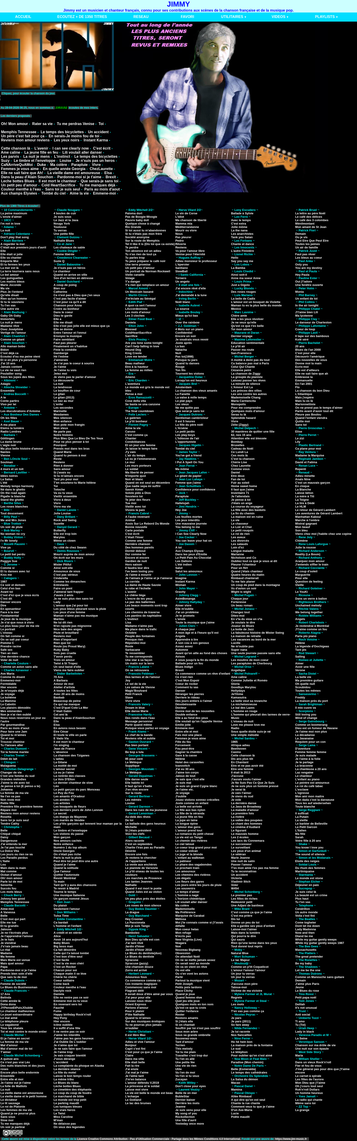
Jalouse (5, 929)
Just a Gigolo (240, 285)
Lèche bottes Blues (67, 1086)
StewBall (181, 271)
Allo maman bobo (12, 346)
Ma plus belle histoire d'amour (21, 448)
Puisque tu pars (186, 360)
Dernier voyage (241, 336)
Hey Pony (60, 1018)
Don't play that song (14, 237)
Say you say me (242, 261)
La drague (132, 912)
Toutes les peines (307, 244)
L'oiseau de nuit (242, 721)
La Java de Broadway (246, 806)
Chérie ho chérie (65, 977)
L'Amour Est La (242, 387)
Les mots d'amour (137, 312)
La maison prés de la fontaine (252, 1045)
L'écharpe (132, 1096)
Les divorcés (240, 540)
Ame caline (10, 152)
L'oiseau (6, 632)
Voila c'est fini (305, 915)
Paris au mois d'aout (102, 189)
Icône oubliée (63, 1024)
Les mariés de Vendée (69, 820)
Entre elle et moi (11, 1079)
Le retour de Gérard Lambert (315, 510)
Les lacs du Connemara (247, 840)
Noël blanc (182, 302)
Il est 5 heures (185, 421)
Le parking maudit (66, 1103)
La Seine (301, 1038)
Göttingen (7, 438)
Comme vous (240, 469)
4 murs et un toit (11, 469)
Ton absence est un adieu (143, 251)
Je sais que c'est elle (189, 779)
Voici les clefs (135, 834)
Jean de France (64, 748)
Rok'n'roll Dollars (307, 1089)
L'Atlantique (303, 394)
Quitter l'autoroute (66, 874)
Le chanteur (62, 271)
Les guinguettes (11, 278)
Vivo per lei (8, 404)
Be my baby (303, 963)
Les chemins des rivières (193, 874)
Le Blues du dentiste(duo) (143, 953)
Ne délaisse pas (65, 1123)
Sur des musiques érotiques (145, 1021)
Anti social (302, 1014)
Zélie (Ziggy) (240, 424)
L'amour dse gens (188, 827)
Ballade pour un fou (189, 663)
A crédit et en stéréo (68, 932)
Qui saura (238, 939)
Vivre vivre (132, 701)
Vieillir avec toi (135, 506)
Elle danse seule (136, 779)
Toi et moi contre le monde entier (23, 1031)
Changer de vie (11, 772)
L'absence (61, 752)
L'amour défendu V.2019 (142, 1082)
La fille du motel (65, 1072)
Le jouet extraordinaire (16, 1014)
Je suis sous (62, 216)
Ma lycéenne (304, 315)
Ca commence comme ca (143, 980)
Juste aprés (183, 343)
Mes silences (63, 418)
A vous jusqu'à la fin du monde (197, 660)
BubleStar (182, 1096)
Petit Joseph (184, 984)
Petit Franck (133, 694)
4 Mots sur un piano (189, 329)
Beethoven (238, 748)
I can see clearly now (71, 148)
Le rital (5, 949)
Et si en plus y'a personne (18, 360)
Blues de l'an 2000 (308, 349)
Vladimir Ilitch (240, 881)
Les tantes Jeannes (139, 881)
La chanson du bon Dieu (312, 390)
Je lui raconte (240, 1031)
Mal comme (8, 871)
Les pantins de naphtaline (143, 615)
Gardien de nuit (136, 561)
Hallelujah (182, 503)
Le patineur (183, 861)
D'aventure (303, 748)
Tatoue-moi (239, 987)
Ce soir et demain (12, 585)
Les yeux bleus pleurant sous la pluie (80, 609)
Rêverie (180, 244)
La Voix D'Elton (64, 779)
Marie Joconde (10, 285)
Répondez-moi (135, 643)
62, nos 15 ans (241, 435)
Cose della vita (135, 401)
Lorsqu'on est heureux (191, 380)
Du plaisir (60, 905)
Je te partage (304, 762)
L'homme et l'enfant (67, 926)
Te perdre (131, 247)
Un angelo (182, 281)
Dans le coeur (63, 312)
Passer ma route (242, 349)
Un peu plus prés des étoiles (145, 898)
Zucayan (181, 1079)
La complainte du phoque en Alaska (79, 1065)
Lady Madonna (305, 929)
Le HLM (300, 506)
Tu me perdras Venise (75, 124)
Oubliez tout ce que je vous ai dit (254, 561)
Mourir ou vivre (186, 230)
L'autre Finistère (242, 251)
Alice (57, 936)
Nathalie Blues (64, 240)
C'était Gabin (63, 711)
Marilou (59, 619)
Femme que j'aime (188, 482)
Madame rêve (9, 326)
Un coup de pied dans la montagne (255, 585)
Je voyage (7, 694)
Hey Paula (302, 274)
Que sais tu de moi (13, 977)
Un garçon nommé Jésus (71, 898)
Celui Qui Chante (243, 366)
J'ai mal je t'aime (136, 1072)
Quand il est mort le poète (143, 888)
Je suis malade (305, 755)
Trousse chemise (12, 741)
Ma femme (7, 956)
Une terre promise (137, 264)
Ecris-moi (302, 366)
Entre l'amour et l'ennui (70, 332)
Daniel (235, 472)
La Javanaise (304, 738)
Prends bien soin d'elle (16, 973)
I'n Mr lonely (9, 540)
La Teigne (302, 499)
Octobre (131, 632)
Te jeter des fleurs (137, 499)
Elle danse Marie (136, 711)
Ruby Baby (61, 649)
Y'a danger (132, 281)
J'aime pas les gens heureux (74, 1038)
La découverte (64, 380)
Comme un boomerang (311, 724)
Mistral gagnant (306, 523)
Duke (41, 165)
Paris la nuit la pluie (67, 857)
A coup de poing (65, 285)
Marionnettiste (305, 404)
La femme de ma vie (14, 793)
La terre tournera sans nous (20, 271)
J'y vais (130, 452)
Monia (299, 291)
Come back (61, 984)
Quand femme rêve (188, 997)
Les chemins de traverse (142, 612)
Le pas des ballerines (140, 602)
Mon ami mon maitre (309, 796)
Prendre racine (10, 646)
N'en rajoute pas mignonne (72, 626)
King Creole (133, 353)
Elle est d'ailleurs (307, 370)
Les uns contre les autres (249, 394)
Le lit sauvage (10, 1103)
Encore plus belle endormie (19, 1072)
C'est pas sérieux (66, 574)
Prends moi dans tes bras (71, 448)
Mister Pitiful (62, 564)
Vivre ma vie (62, 506)
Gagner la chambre (188, 752)
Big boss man (63, 946)
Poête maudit (240, 1116)
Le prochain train (187, 868)
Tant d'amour (184, 1041)
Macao (235, 1082)
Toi (101, 124)
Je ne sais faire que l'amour (73, 1048)
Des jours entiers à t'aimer (193, 701)
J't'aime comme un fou (311, 629)
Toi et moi (7, 738)
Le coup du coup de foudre (73, 1093)
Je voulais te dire (243, 622)
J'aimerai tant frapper (69, 591)
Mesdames (61, 414)
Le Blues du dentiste (139, 956)
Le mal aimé (8, 1018)
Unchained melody (308, 605)
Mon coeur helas (187, 929)
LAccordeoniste (136, 308)
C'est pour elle (305, 353)
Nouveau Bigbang (188, 949)
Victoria (236, 878)
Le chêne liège (135, 595)
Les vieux (182, 404)
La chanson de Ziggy (245, 373)
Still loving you (305, 714)
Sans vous (7, 1116)
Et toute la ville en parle (70, 735)
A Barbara (61, 680)
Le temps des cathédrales (249, 1072)
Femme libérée (64, 254)
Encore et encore (137, 557)
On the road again (13, 493)
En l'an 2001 (303, 383)
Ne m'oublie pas (242, 646)
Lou (3, 864)
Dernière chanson (137, 544)
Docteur (180, 707)
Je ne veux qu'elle (243, 322)
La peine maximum (13, 213)
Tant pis (300, 649)
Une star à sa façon (138, 660)
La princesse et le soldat (142, 1086)
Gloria (235, 684)
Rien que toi (62, 643)
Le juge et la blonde (189, 854)
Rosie (129, 646)
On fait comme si (12, 636)
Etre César (61, 731)
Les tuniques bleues (68, 1106)
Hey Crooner (134, 919)
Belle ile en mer (186, 1093)
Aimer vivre (183, 605)
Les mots (237, 1004)
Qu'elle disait (9, 295)
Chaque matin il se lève (70, 973)
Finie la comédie (65, 349)
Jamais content (11, 366)
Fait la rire (132, 1065)
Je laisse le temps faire (141, 448)
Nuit (178, 353)
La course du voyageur (247, 506)
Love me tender (136, 356)
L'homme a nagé (187, 895)
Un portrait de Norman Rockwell (147, 271)
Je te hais (7, 939)
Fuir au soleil (240, 482)
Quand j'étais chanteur (247, 571)
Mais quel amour (12, 963)
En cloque (302, 486)
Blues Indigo (184, 666)
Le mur (130, 462)
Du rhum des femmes (310, 868)
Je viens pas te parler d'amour (75, 377)
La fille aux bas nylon (190, 810)
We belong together (309, 612)
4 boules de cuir (65, 213)
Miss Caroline (63, 1116)
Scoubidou (303, 687)
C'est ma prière (241, 915)
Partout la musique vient (192, 980)
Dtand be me (304, 936)
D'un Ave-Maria (241, 1110)
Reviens (59, 462)
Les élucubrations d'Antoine (20, 411)
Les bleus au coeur (308, 257)
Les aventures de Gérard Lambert (318, 513)
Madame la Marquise (309, 455)
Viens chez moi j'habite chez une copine (323, 533)
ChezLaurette (101, 169)
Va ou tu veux (63, 493)
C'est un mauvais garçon (312, 482)
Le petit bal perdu (12, 554)
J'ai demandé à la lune (191, 295)
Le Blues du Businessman (18, 987)
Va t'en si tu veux (187, 1076)
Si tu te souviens (12, 302)
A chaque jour (185, 629)
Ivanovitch (182, 765)
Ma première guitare (309, 680)
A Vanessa (7, 912)
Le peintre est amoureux (312, 782)
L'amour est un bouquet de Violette (255, 302)
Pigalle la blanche (12, 496)
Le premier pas (241, 895)
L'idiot (179, 216)
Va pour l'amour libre (190, 251)
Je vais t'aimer (241, 793)
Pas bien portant (136, 745)
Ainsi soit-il (239, 274)
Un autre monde (306, 912)
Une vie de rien (185, 1065)
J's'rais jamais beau (14, 946)
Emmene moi (184, 728)
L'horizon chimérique (190, 898)
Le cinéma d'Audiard (245, 827)
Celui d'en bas (10, 588)
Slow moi (6, 1120)
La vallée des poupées (247, 820)
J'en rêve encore (136, 789)
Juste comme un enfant (191, 803)
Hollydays (238, 690)
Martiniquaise (304, 871)
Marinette (60, 411)
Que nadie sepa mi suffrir (143, 486)
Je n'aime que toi (65, 1045)
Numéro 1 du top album (70, 847)
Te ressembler (135, 653)
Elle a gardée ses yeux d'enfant (253, 926)
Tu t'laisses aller (11, 745)
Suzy (5, 161)
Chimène (301, 540)
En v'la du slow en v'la (246, 619)
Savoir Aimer (134, 489)
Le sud (236, 1048)
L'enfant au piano (307, 779)
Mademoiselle (185, 909)
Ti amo (300, 1021)
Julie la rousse (305, 547)
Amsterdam (183, 387)
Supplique (132, 765)
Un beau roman (242, 605)
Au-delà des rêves (137, 816)
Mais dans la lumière (245, 932)
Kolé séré (302, 339)
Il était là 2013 (240, 772)
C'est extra (238, 223)
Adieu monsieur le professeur (196, 261)
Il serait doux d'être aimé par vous (149, 994)
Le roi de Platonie (12, 1106)
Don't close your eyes (190, 1086)
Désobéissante (185, 704)
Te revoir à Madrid (66, 888)
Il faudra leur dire (137, 568)
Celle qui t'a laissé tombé (71, 953)
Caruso (130, 431)
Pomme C (7, 643)
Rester (179, 1014)
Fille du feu (183, 741)
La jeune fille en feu (41, 152)
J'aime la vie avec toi (15, 782)
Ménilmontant (305, 223)
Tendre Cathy (9, 823)
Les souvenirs (185, 888)
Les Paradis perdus (14, 857)
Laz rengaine (304, 772)
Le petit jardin (185, 431)
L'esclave (302, 789)
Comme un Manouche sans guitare (319, 977)
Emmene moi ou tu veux (71, 1001)
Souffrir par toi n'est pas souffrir (198, 1028)
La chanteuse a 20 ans (311, 769)
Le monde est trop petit (70, 1099)
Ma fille (300, 834)
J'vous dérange (64, 1059)
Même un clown (65, 540)
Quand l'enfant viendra (311, 418)
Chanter (130, 438)
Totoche (59, 489)
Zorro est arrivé (136, 970)
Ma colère (58, 165)
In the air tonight (307, 305)
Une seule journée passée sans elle (256, 653)
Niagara (180, 943)
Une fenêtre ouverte (309, 285)
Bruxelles (238, 445)
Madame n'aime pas (139, 626)
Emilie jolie (183, 724)
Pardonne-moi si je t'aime (79, 177)
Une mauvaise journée (191, 523)
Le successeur (241, 844)
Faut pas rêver (305, 254)
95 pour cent (134, 759)
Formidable (8, 684)
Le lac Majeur (240, 960)
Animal (130, 520)
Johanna (6, 789)
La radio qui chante (308, 1099)
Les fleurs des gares (189, 881)
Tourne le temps (65, 891)
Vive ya (5, 547)
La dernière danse (243, 803)
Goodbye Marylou (243, 687)
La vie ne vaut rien (13, 370)
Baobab (59, 697)
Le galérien (133, 418)
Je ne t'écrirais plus (14, 932)
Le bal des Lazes (243, 707)
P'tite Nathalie (135, 1014)
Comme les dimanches (70, 581)
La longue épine (186, 823)
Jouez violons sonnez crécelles (197, 799)
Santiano (181, 268)
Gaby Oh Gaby (10, 315)
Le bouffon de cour (67, 390)
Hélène (180, 759)
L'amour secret (64, 769)
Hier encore (8, 687)
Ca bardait (61, 922)
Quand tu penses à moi (70, 455)
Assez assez (184, 646)
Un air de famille (306, 247)
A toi (178, 547)
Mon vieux (61, 428)
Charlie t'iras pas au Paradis (145, 847)
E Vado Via (61, 738)
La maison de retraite (246, 636)
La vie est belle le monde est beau (149, 1093)
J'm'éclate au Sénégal (140, 298)
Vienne (5, 455)
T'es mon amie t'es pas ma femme (255, 868)
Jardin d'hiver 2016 (138, 949)
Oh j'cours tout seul (309, 1086)
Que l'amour (62, 871)
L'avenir (41, 148)
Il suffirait (302, 813)
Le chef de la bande (139, 735)
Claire (129, 1055)
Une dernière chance (15, 656)
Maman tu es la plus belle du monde (256, 305)
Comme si (7, 568)
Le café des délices (308, 216)
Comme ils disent (12, 677)
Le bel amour (9, 274)
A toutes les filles (66, 690)
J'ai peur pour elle (137, 997)
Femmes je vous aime (19, 169)
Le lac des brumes (138, 1103)
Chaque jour (239, 598)
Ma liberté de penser (139, 472)
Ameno (130, 377)
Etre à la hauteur (136, 366)
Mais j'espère (304, 397)
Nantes (5, 452)
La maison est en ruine (247, 516)
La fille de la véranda (189, 813)
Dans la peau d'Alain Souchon (27, 177)
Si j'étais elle (184, 1021)
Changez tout (240, 612)
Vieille (299, 585)
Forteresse (238, 602)
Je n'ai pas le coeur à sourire (74, 363)
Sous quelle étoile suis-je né (251, 731)
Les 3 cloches (135, 315)
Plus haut (302, 898)
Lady (57, 602)
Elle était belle (135, 1062)
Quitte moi (302, 421)
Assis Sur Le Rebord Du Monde (147, 523)
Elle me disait (63, 322)
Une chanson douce (139, 966)
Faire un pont (63, 588)
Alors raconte (134, 840)
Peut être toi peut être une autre (76, 861)
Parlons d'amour (136, 1007)
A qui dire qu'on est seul (248, 1099)
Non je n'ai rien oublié (15, 714)
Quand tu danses (187, 363)
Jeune (299, 987)
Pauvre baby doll (137, 220)
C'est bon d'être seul (68, 956)
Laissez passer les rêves (248, 380)
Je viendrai (8, 943)
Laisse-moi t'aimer (244, 929)
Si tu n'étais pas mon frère (143, 233)
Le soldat (131, 469)
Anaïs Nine (303, 479)
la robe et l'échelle (138, 588)
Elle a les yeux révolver (247, 319)
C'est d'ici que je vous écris (19, 595)
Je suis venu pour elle (190, 1110)
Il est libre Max (135, 1035)
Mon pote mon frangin (69, 424)
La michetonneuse (244, 704)
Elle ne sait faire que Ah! (22, 173)
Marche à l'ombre (307, 520)
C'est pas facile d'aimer (70, 298)
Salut (179, 568)
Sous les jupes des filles (17, 377)
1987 (3, 581)
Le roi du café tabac (309, 786)
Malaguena (8, 765)
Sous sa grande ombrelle (193, 1035)
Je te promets (185, 615)
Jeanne (180, 1106)
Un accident (98, 132)
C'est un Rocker (65, 966)
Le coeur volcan (186, 851)
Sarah (299, 837)
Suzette (59, 523)
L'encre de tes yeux (139, 598)
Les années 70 (64, 799)
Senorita (6, 885)
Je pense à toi (241, 499)
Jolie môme (239, 227)
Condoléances (135, 441)
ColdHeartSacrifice (138, 332)
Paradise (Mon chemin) (247, 1062)
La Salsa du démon (244, 1079)
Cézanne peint (241, 370)
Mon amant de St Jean (310, 227)
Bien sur (59, 288)
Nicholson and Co (243, 557)
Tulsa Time (61, 915)
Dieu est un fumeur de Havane (316, 728)
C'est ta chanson (243, 458)
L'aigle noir (8, 445)
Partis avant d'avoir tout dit (314, 411)
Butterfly (60, 530)
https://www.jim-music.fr (291, 1139)
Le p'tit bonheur (136, 421)
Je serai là (238, 789)
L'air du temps (135, 455)
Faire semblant (64, 339)
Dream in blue (135, 707)
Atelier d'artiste (64, 687)
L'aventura (132, 383)
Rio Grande (133, 227)
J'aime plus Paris (307, 984)
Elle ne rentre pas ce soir (71, 997)
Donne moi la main (308, 363)
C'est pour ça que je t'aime (144, 1052)
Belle (4, 830)
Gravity (180, 591)
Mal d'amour (9, 1045)
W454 (235, 888)
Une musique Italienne (69, 895)
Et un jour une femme (140, 445)
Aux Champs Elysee (189, 551)
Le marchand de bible (69, 1096)
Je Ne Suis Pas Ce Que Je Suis (253, 782)
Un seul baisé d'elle (67, 666)
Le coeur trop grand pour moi (196, 847)
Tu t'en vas (7, 305)
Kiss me (6, 574)
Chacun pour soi (65, 970)
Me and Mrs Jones (13, 520)
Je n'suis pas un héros (69, 268)
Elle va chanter (10, 257)
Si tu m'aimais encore (69, 476)
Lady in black (304, 1031)
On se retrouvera (137, 670)
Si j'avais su (62, 472)
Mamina (236, 1089)
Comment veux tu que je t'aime (253, 1106)
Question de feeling (309, 581)
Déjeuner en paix (307, 885)
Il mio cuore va (305, 707)
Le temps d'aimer (187, 891)
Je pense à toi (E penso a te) (20, 786)
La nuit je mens (36, 156)
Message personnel (139, 721)
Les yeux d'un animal (246, 851)
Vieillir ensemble (65, 496)
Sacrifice (131, 336)
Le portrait (7, 629)
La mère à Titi (304, 496)
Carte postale (134, 530)
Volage (130, 278)
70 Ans (58, 677)
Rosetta (5, 816)
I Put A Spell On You (189, 462)
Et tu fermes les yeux (15, 264)
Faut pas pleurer (65, 343)
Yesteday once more (189, 1123)
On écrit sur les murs (68, 557)
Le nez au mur (63, 401)
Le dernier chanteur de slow (73, 782)
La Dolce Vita (9, 851)
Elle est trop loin (65, 533)
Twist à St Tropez (65, 663)
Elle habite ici (134, 782)
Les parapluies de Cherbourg (251, 663)
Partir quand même (138, 724)
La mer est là (9, 268)
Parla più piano (305, 636)
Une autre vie (9, 308)
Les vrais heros (64, 1110)
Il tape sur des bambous (312, 336)
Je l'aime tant (134, 1076)
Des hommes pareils (139, 547)
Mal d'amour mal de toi (16, 1048)
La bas (180, 346)
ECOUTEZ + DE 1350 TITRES (82, 17)
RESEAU (141, 17)
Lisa (128, 622)
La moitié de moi (65, 765)
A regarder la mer (12, 244)
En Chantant (240, 762)
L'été (3, 482)
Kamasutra (238, 697)
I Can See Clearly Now (191, 533)
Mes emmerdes (11, 711)
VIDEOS (278, 17)
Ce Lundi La (239, 452)
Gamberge (61, 353)
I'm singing (61, 745)
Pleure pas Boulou (308, 414)
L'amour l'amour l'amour (248, 970)
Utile (178, 1069)
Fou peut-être (184, 748)
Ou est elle (182, 970)
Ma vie (5, 288)
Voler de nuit (9, 660)
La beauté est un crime (311, 895)
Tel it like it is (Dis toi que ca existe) (150, 244)
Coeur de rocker (186, 684)
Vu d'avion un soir (244, 588)
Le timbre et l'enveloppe (34, 161)
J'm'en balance (135, 1079)
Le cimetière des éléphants (72, 1089)
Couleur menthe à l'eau (21, 189)
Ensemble (7, 390)
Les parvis (10, 156)
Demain (300, 233)
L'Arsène (181, 428)
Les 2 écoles (240, 837)
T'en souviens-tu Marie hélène (75, 482)
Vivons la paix (135, 510)
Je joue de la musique (15, 619)
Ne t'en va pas (10, 796)
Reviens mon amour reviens (25, 140)
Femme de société (13, 984)
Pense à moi (134, 394)
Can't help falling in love (142, 346)
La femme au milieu (139, 370)
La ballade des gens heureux (145, 823)
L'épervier (182, 264)
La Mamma (8, 701)
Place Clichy (184, 990)
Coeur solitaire (64, 980)
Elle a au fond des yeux (191, 718)
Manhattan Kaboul (308, 516)
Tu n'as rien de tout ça (140, 254)
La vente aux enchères (141, 864)
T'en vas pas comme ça (247, 1011)
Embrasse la (304, 377)
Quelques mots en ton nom (194, 1004)
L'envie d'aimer (11, 216)
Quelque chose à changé (142, 223)
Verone (300, 670)
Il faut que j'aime (242, 489)
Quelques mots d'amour (248, 411)
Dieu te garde (63, 315)
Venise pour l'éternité (190, 254)
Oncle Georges (64, 851)
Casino (236, 752)
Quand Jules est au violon (143, 891)
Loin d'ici (237, 547)
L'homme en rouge (244, 711)
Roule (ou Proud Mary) (69, 646)
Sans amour (62, 469)
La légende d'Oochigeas (312, 646)
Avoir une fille (305, 666)
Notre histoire (63, 435)
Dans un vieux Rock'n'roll (313, 1062)
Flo (297, 387)
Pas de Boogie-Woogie (141, 216)
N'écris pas (183, 936)
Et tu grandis (9, 926)
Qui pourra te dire (243, 936)
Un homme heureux (309, 1093)
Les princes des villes (246, 390)
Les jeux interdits (187, 520)
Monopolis (238, 404)
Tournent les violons (189, 373)
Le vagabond (9, 1024)
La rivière (237, 816)
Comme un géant (12, 339)
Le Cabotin (8, 704)
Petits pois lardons (188, 987)
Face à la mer (9, 612)
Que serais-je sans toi (99, 181)
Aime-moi (7, 909)
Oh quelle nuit (305, 684)
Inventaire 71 (240, 493)
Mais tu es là (304, 401)
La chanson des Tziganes (71, 755)
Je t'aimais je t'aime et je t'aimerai (148, 578)
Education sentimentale (247, 343)
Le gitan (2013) (64, 397)
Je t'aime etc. (184, 789)
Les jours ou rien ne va (16, 854)
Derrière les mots (187, 1103)
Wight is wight (241, 591)
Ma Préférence (185, 912)
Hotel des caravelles (189, 762)
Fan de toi (238, 479)
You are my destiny (308, 268)
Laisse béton (304, 493)
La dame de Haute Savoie (143, 585)
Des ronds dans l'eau (140, 718)
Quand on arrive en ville (70, 274)
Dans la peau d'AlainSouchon (74, 718)
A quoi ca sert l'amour (140, 305)
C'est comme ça (136, 435)
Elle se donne (63, 329)
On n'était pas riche (67, 854)
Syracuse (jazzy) (136, 963)
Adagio (5, 383)
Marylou (59, 537)
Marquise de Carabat (189, 915)
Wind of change (306, 718)
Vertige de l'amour (13, 332)
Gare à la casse (186, 755)
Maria (299, 1055)
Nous (179, 233)
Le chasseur (239, 523)
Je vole (236, 799)
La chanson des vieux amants (196, 390)
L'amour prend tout (188, 830)
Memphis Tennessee (18, 132)
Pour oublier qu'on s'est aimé (251, 1055)
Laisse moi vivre (136, 1089)
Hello (234, 257)
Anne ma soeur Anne (246, 278)
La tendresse (63, 387)
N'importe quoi (135, 476)
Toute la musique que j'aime (195, 622)
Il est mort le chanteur (57, 181)
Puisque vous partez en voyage (147, 728)
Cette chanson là (15, 148)
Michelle (131, 827)
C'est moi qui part (12, 919)
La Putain (302, 816)
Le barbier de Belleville (311, 823)
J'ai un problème (187, 612)
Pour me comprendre (246, 407)
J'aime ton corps (187, 772)
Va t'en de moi (185, 1072)
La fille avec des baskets (248, 510)
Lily (297, 441)
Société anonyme (137, 237)
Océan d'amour (11, 874)
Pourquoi (60, 445)
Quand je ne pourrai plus (17, 1113)
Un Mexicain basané (139, 291)
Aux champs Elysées (19, 193)
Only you (301, 264)
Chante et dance (242, 244)
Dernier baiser (185, 1099)
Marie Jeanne (240, 857)
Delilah (300, 1004)
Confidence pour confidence (195, 489)
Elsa (108, 173)
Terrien (180, 1045)
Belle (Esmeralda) (243, 1069)
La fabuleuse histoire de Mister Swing (257, 632)
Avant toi (6, 591)
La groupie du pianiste (247, 377)
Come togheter (305, 922)
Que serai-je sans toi (189, 411)
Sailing (300, 656)
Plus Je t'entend (11, 291)
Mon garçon (62, 837)
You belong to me (187, 527)
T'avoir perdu (63, 656)
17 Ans (5, 994)
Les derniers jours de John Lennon (78, 810)
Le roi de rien (240, 533)
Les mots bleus (11, 891)
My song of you (186, 1113)
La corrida (132, 581)
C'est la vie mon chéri (69, 963)
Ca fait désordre (65, 949)
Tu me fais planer (243, 581)
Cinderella (61, 578)
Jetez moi (60, 373)
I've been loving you (139, 571)
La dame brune (10, 441)
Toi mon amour (241, 329)
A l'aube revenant (137, 516)
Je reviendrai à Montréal (312, 626)
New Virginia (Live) (188, 939)
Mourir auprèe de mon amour (74, 554)
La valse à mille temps (191, 397)
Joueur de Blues (242, 626)
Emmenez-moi (10, 680)
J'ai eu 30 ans (184, 769)
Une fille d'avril (185, 1120)
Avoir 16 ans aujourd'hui (71, 939)
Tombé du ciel (53, 193)
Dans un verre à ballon (311, 598)
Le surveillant (240, 847)
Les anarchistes (242, 233)
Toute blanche (305, 806)
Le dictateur (8, 1099)
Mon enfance (62, 421)
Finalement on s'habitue (70, 346)
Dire (3, 605)
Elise (298, 431)
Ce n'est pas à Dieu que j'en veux (77, 295)
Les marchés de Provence (143, 878)
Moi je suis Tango (137, 926)
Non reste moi (10, 799)
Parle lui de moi (11, 881)
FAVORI (187, 17)
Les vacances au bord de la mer (253, 639)
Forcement (182, 745)
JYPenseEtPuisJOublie (16, 1007)
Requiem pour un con (310, 741)
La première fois (242, 813)
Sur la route (133, 793)
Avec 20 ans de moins (69, 694)
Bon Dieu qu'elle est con (142, 939)
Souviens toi (134, 496)
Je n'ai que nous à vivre (17, 622)
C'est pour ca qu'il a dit (70, 302)
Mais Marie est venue (15, 960)
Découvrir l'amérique (310, 356)
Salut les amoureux (188, 571)
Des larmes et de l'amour (142, 677)
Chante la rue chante (245, 1103)
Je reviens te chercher (140, 857)
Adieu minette (305, 476)
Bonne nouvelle (136, 527)
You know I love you (309, 847)
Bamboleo (132, 932)
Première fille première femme (21, 806)
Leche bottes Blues (17, 181)
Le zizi (299, 438)
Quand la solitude (66, 868)
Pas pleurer (183, 237)
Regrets (236, 997)
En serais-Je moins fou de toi (74, 136)
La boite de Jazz (242, 629)
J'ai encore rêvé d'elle (190, 288)
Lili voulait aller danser (82, 152)
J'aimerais (61, 360)
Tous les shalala (11, 1028)
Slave (129, 697)
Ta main (59, 881)
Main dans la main (13, 868)
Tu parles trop (135, 257)
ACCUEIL (23, 17)
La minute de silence (245, 383)
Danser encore (10, 602)
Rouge (179, 366)
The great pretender (309, 956)
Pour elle (301, 578)
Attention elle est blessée (249, 438)
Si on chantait (185, 1024)
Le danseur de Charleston (313, 322)
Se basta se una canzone (142, 404)
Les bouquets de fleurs (70, 806)
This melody (184, 1048)
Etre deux (238, 476)
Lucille (235, 643)
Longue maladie (242, 551)
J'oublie (180, 796)
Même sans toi (305, 1103)
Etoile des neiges (307, 861)
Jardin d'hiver (135, 946)
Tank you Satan (242, 237)
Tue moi (130, 503)
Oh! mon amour (11, 878)
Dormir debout (135, 551)
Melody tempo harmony (17, 486)
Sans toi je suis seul (62, 189)
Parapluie (79, 165)
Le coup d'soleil (306, 571)
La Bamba (238, 268)
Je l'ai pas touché (12, 847)
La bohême (8, 697)
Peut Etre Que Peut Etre (312, 240)
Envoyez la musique (68, 336)
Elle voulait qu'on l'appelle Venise (198, 721)
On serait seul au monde (192, 963)
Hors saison (133, 564)
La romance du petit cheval (194, 834)
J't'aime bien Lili (306, 312)
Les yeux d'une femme (69, 612)
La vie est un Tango (189, 837)
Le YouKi (301, 591)
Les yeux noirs (66, 140)
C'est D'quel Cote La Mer (71, 707)
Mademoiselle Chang (245, 397)
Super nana (239, 649)
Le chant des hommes (246, 823)
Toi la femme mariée (14, 752)
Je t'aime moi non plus (311, 731)
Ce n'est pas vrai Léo (15, 1062)
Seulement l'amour (67, 909)
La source (182, 308)
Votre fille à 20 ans (308, 840)
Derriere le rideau (187, 697)
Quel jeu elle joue (187, 1001)
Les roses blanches (14, 506)
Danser (180, 690)
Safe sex (6, 649)
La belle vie (303, 677)
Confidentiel (183, 332)
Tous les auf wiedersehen (313, 803)
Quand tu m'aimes (13, 735)
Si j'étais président (138, 830)
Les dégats (183, 878)
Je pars (236, 1018)
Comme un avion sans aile (19, 666)
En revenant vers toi (68, 1004)
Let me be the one (308, 970)
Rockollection (185, 1116)
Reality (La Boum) (308, 554)
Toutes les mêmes (308, 690)
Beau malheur (135, 363)
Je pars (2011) (241, 1021)
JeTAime (237, 694)
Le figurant (238, 830)
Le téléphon (239, 1052)
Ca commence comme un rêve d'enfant (202, 673)
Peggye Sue (8, 561)
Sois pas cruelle (65, 653)
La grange (302, 1110)
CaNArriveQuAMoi (17, 165)
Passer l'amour (241, 864)
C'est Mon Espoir (187, 680)
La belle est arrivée (188, 806)
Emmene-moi (104, 193)
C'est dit (6, 598)
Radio (235, 728)
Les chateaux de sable (69, 247)
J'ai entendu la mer (13, 844)
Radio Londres (10, 431)
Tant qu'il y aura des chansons (75, 885)
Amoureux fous (136, 977)
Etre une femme (242, 769)
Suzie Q (59, 261)
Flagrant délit (134, 990)
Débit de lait (8, 759)
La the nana (239, 230)
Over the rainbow (187, 322)
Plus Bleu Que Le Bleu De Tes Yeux (78, 438)
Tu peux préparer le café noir (145, 261)
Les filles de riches (244, 898)
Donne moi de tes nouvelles (194, 711)
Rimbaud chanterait (245, 578)
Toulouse (60, 227)
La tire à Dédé (305, 503)
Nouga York (62, 223)
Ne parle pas (62, 431)
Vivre (96, 165)
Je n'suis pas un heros (95, 161)
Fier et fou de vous (308, 1065)
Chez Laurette (241, 465)
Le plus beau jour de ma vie (19, 626)
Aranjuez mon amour (310, 561)
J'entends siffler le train (311, 564)
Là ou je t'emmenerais (140, 458)
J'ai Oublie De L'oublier (70, 1041)
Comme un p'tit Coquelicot (250, 966)
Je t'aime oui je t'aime (15, 1082)
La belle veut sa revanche (249, 701)
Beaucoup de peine (67, 701)
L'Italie (5, 861)
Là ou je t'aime (64, 772)
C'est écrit (101, 148)
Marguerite (302, 574)
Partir (179, 977)
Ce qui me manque (67, 704)
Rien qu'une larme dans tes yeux (254, 943)
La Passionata (135, 922)
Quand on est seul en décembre (147, 482)
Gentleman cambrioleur (191, 418)
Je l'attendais (240, 496)
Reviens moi (62, 636)
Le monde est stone (309, 878)
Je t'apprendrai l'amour (16, 936)
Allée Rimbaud (241, 1096)
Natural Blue (240, 953)
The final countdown (139, 411)
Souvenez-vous (186, 1038)
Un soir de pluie (11, 527)
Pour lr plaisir (134, 1011)
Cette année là (10, 1001)
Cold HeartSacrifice (58, 185)
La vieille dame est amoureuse (73, 173)
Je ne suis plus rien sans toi (73, 598)
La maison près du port (311, 701)
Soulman (6, 462)
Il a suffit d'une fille (67, 1028)
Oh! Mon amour (14, 124)
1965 (234, 741)
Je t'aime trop (63, 1052)
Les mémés (133, 799)
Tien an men (9, 653)
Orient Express (135, 1004)
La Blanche (303, 489)
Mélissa (180, 919)
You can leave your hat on (193, 540)
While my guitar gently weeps (316, 939)
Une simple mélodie (245, 735)
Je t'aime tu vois (65, 370)
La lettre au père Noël (310, 213)
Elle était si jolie (11, 254)
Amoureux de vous (67, 571)
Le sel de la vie (135, 684)
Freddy (300, 697)
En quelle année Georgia (64, 169)
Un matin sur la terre (139, 663)
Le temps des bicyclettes (62, 132)
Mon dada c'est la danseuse (314, 799)
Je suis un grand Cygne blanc (196, 786)
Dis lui (235, 919)
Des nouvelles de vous (311, 360)
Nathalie (131, 885)
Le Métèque (133, 762)
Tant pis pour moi (66, 479)
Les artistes (62, 803)
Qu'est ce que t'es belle (247, 326)
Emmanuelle (304, 380)
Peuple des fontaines (140, 636)
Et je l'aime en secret (15, 1038)
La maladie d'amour (245, 810)
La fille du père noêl (189, 424)
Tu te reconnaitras (244, 871)
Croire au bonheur (66, 308)
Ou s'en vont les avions (191, 973)
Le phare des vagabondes (193, 864)
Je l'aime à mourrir (138, 574)
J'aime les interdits (67, 1035)
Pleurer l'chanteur (243, 564)
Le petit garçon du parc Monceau (77, 789)
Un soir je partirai (12, 1127)
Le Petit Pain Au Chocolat (193, 557)
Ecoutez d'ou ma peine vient (20, 356)
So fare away (240, 1024)
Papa (4, 966)
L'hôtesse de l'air (187, 438)
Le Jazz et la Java (66, 220)
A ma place (8, 424)
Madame (6, 953)
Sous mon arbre (186, 1031)
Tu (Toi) (300, 1024)
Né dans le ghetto (12, 489)
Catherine (60, 291)
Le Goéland (133, 1099)
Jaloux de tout (185, 776)
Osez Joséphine (11, 329)
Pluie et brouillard (66, 632)
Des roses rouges (243, 291)
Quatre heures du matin (247, 574)
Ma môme (182, 469)
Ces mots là (239, 455)
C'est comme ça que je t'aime (251, 912)
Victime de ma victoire (246, 990)
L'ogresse (302, 793)
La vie (235, 520)
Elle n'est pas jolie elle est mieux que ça (82, 326)
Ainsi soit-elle (63, 568)
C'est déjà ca (9, 353)
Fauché (59, 1007)
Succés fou (8, 888)
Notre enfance (63, 844)
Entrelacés (61, 585)
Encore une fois (136, 854)
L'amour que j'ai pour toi (71, 605)
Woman (180, 585)
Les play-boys (185, 435)
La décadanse (305, 735)
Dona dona (8, 1004)
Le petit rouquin (242, 530)
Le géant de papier (188, 476)
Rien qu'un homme (13, 298)
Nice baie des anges (68, 629)
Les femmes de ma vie (16, 1110)
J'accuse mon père (244, 984)
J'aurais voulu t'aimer (246, 779)
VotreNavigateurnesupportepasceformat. (57, 97)
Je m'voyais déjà (12, 690)
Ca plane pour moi (308, 448)
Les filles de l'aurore (309, 1079)
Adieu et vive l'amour (140, 1041)
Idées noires (9, 476)
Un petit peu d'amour (19, 185)
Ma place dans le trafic (141, 629)
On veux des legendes (69, 1127)
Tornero (180, 278)
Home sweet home (244, 486)
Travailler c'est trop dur (191, 1055)
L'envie (180, 619)
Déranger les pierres (189, 694)
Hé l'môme (61, 356)
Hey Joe (181, 510)
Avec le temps (241, 220)
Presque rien (134, 639)
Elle (3, 251)
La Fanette (182, 394)
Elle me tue (8, 922)
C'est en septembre (138, 844)
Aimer (299, 663)
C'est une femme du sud (17, 776)
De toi (129, 820)
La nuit (5, 230)
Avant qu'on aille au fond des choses (201, 653)
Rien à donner (63, 465)
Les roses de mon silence (143, 905)
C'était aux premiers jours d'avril (23, 247)
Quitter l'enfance (187, 1011)
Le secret (60, 813)
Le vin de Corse (186, 213)
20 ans (299, 346)
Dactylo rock (62, 990)
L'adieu (59, 759)
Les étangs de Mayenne (70, 816)
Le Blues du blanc (66, 1082)
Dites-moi (238, 615)
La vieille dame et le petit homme (23, 1096)
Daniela (59, 994)
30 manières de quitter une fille (253, 431)
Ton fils (180, 370)
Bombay (237, 441)
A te (3, 397)
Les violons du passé (69, 834)
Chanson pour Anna (68, 305)
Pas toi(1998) (184, 356)
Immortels (7, 319)
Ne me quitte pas (187, 407)
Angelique (238, 670)
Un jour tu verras (243, 973)
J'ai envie (131, 1069)
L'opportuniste (185, 441)
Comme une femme (139, 540)
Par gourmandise (12, 724)
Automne (181, 649)
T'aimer (5, 1052)
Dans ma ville (134, 1059)
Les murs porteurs (138, 465)
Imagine (180, 578)
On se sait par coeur (14, 639)
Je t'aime (60, 366)
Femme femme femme (310, 752)
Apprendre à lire (186, 639)
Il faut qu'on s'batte (138, 786)
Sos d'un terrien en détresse (73, 278)
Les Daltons (183, 561)
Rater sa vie (42, 124)
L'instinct (62, 156)
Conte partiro (9, 401)
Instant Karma (96, 140)
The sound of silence (310, 854)
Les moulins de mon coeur (250, 660)
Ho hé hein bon (241, 1041)
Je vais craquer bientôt (70, 1055)
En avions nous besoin (70, 728)
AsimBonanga (185, 598)
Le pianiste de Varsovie (141, 868)
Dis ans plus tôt (242, 759)
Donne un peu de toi (245, 922)
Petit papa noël (305, 997)
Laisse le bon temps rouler (72, 1076)
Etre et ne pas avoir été (247, 765)
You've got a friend (188, 455)
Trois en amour (64, 660)
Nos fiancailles (241, 1035)
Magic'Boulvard (136, 690)
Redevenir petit (241, 902)
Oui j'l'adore (303, 281)
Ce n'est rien (184, 677)
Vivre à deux (62, 499)
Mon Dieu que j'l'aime (310, 1082)
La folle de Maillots (13, 1086)
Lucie (235, 1113)
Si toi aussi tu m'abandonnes (145, 230)
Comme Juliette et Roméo (249, 680)
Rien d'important (65, 639)
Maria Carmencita (243, 401)
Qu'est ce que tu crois (190, 1007)
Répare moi (8, 810)
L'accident (61, 1062)
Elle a (57, 319)
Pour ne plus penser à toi (71, 441)
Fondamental (9, 615)
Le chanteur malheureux (17, 1011)
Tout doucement (11, 513)
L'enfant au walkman (189, 857)
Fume (57, 1011)
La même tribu (64, 1079)
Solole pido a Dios (138, 493)
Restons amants (186, 1018)
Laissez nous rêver (138, 1001)
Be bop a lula (134, 752)
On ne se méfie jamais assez (195, 960)
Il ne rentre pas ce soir (69, 1031)
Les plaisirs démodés (15, 707)
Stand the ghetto (12, 499)
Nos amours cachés (68, 840)
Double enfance (186, 714)
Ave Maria (7, 673)
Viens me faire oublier (69, 670)
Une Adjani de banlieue (247, 905)
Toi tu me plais (185, 1052)
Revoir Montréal (65, 878)
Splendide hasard (243, 418)
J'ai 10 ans (7, 363)
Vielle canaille (135, 274)
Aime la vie (79, 193)
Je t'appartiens (135, 861)
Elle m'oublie (184, 609)
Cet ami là (60, 714)
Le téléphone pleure (14, 1021)
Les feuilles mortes (188, 516)
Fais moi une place (188, 735)
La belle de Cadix (243, 298)
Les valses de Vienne (140, 687)
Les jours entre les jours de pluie (198, 885)
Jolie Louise (62, 513)
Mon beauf (302, 527)
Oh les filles (8, 418)
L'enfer (58, 404)
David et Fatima (306, 462)
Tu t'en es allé (185, 1059)
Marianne (237, 554)
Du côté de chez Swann (70, 547)
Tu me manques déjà (97, 185)
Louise (65, 161)
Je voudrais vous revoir (192, 339)
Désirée (130, 851)
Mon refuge (183, 932)
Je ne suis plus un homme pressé (254, 786)
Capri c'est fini (135, 1048)
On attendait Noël (187, 956)
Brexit (111, 177)
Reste (57, 458)
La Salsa (6, 479)
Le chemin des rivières (191, 840)
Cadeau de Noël (242, 448)
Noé (178, 946)
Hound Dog (133, 349)
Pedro (179, 240)
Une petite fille (64, 233)
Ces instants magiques (141, 984)
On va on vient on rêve (191, 966)
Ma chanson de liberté (191, 220)
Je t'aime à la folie (308, 759)
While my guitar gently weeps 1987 (319, 943)
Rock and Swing (65, 520)
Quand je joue (185, 994)
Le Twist (59, 1113)
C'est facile (61, 960)
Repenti (300, 469)
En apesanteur (10, 609)
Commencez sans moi (140, 987)
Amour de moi (63, 684)
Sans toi (301, 424)
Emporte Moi (9, 261)
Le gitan (59, 394)
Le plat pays (183, 401)
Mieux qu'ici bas (186, 315)
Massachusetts (305, 949)
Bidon (4, 349)
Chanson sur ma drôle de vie (315, 1045)
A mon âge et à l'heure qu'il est (197, 632)
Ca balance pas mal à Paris (250, 363)
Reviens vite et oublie (140, 738)
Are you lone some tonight (144, 343)
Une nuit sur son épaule (312, 1048)
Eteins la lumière (12, 428)
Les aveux (238, 537)
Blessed (131, 329)
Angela (180, 636)
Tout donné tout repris (247, 946)
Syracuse (131, 960)
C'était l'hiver (134, 537)
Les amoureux (185, 871)
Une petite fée (185, 1062)
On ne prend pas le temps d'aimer (319, 407)
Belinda (5, 997)
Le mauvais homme (245, 834)
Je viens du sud (242, 796)
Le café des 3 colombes (312, 220)
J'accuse (237, 776)
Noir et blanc (134, 479)
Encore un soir (185, 336)
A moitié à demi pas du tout (250, 360)
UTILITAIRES (232, 17)
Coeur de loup (305, 329)
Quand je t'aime (64, 864)
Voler (234, 885)
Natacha (181, 349)
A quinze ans (9, 1059)
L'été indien (183, 564)
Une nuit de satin (243, 861)
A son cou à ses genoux (192, 643)
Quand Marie (62, 452)
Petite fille (7, 803)
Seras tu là (238, 414)
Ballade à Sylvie (242, 213)
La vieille (301, 820)
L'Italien (300, 830)
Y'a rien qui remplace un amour (147, 285)
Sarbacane (132, 649)
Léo (56, 786)
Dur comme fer (135, 554)
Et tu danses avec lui (15, 571)
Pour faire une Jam (13, 731)
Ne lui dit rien (63, 622)
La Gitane (60, 762)
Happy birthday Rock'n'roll (72, 1014)
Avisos (180, 656)
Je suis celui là (305, 891)
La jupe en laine (186, 820)
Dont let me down (307, 926)
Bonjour (131, 1045)
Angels (300, 619)
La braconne (304, 765)
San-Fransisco (241, 353)
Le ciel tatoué (184, 844)
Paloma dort (133, 213)
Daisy (4, 837)
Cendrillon (302, 909)
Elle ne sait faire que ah (311, 373)
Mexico (236, 308)
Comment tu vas (186, 687)
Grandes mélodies (13, 779)
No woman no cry (12, 533)
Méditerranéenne (187, 227)
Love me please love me (248, 724)
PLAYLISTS (325, 17)
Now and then (305, 932)
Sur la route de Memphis (142, 240)
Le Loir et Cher (241, 527)
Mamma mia (183, 223)
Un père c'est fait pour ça (22, 136)
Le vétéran (238, 854)
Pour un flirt (239, 568)
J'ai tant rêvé (134, 943)
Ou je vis (301, 237)
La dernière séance (67, 1069)
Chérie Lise (239, 462)
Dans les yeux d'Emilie (191, 554)
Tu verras (60, 230)
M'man (58, 1120)
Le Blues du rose (307, 990)
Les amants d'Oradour (69, 796)
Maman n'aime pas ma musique (76, 615)
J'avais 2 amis (63, 595)
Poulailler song (11, 373)
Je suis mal (183, 782)
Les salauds (239, 544)
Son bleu (301, 530)
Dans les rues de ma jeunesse (146, 810)
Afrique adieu (240, 745)
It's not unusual (306, 1007)
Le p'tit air (238, 346)
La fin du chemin (243, 513)
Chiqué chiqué (10, 834)
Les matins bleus (12, 281)
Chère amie (239, 315)
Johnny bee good (12, 898)
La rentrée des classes (69, 776)
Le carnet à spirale (308, 1076)
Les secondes (63, 407)
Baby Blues (62, 943)
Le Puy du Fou (64, 793)
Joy (127, 680)
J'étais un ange (241, 503)
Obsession (182, 953)
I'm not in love (10, 223)
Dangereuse (8, 840)
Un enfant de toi (306, 298)
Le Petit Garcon (306, 827)
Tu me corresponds (139, 656)
